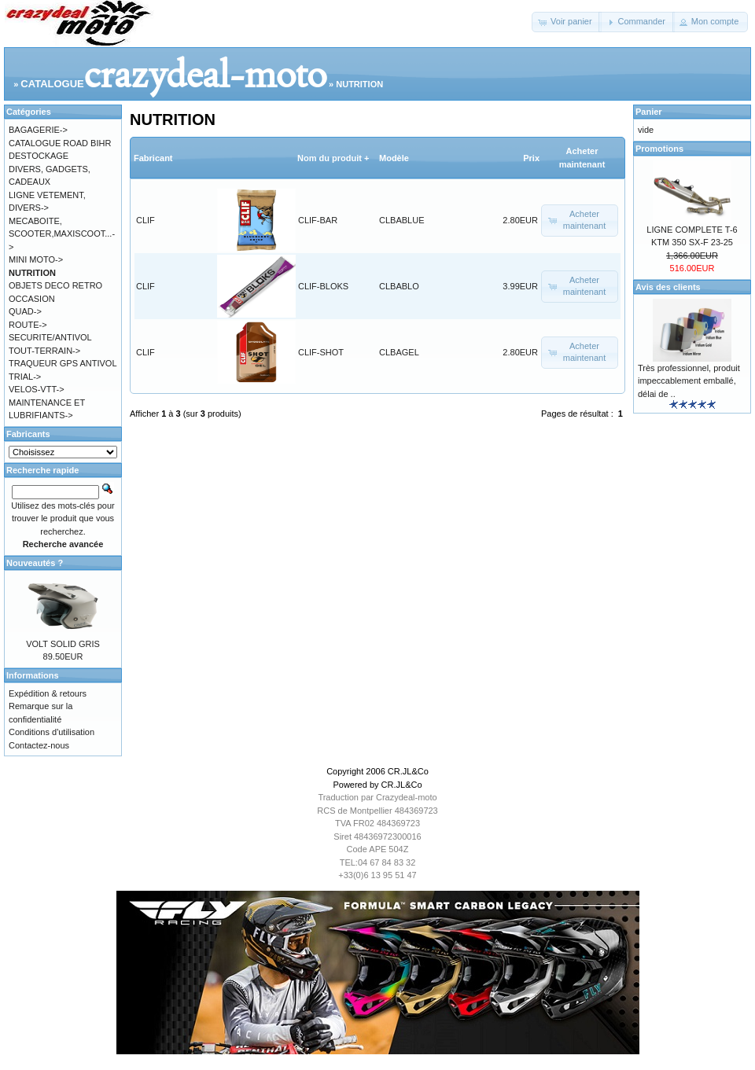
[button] (567, 22)
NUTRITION (359, 84)
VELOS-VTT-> (36, 389)
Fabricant (153, 158)
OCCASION (32, 298)
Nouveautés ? (34, 563)
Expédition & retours (48, 693)
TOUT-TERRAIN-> (44, 350)
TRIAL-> (25, 376)
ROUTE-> (28, 324)
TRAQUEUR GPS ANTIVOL (63, 363)
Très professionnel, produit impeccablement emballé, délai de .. (689, 381)
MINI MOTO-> (36, 259)
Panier (648, 111)
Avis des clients (668, 287)
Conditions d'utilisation (51, 732)
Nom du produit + (333, 158)
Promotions (659, 148)
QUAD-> (25, 311)
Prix (531, 158)
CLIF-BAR (317, 220)
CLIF (145, 220)
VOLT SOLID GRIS (63, 644)
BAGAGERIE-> (38, 129)
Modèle (394, 158)
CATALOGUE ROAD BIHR (60, 143)
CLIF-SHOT (321, 352)
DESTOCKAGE (38, 155)
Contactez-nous (39, 745)
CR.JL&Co (408, 771)
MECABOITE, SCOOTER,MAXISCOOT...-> (62, 234)
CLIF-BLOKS (323, 286)
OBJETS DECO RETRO (55, 285)
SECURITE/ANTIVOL (50, 337)
